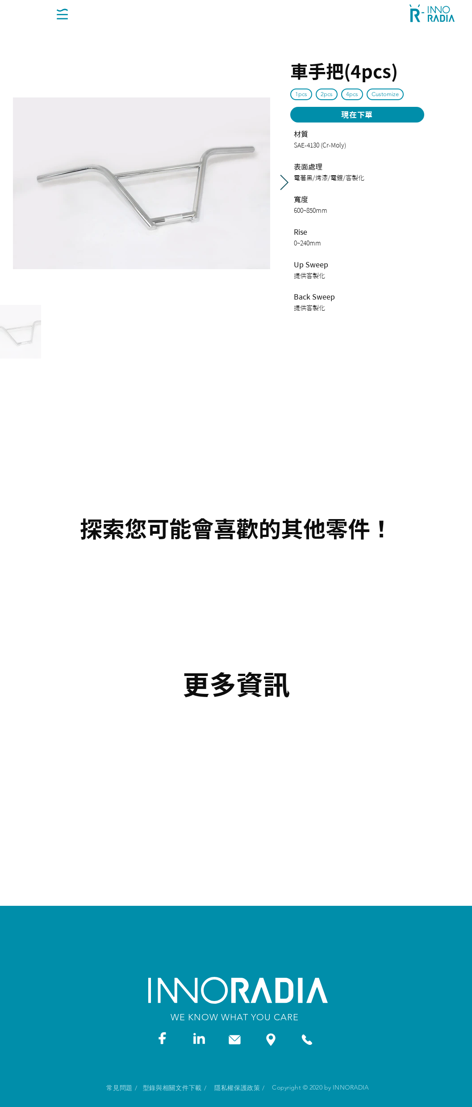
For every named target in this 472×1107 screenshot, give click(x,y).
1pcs (301, 93)
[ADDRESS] (271, 1039)
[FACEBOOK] (162, 1038)
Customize (385, 93)
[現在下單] (357, 115)
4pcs (352, 93)
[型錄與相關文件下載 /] (175, 1088)
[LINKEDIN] (199, 1038)
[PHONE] (307, 1039)
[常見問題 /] (122, 1088)
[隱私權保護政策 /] (240, 1088)
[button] (62, 14)
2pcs (326, 93)
